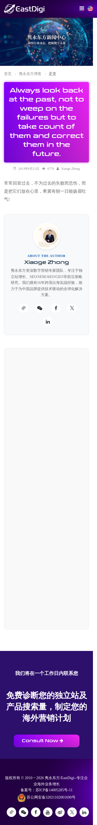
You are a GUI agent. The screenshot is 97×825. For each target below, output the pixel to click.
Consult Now (42, 740)
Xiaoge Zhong (70, 169)
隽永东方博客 (30, 74)
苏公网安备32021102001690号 (46, 797)
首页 (8, 74)
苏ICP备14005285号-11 (54, 790)
